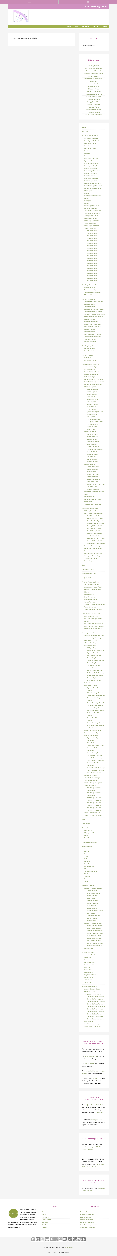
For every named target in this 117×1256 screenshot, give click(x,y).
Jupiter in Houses (92, 436)
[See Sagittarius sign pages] (70, 1242)
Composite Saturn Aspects (95, 1011)
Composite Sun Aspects (94, 1014)
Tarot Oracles (88, 838)
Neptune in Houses (93, 446)
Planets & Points (93, 89)
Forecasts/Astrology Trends (91, 582)
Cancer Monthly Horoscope (95, 745)
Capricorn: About (89, 962)
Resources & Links (94, 112)
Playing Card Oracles (91, 833)
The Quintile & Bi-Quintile (95, 421)
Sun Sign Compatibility (91, 1024)
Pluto (86, 869)
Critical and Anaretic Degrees (93, 316)
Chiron (86, 851)
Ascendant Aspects (93, 389)
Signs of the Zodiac (93, 86)
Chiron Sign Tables (90, 148)
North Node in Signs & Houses (94, 382)
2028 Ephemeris (92, 278)
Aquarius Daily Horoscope (95, 653)
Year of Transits (90, 1063)
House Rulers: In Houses (92, 372)
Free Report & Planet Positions (94, 626)
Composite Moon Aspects (95, 1004)
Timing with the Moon (91, 215)
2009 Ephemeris (92, 233)
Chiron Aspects (92, 392)
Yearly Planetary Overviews (93, 609)
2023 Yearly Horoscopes (94, 802)
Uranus (86, 879)
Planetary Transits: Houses (93, 923)
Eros (85, 156)
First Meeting (88, 1021)
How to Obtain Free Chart (92, 326)
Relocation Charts (90, 360)
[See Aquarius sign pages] (79, 1242)
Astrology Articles (93, 76)
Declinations (88, 151)
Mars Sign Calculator (91, 168)
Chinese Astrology (88, 569)
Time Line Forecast (91, 1056)
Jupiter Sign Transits (91, 728)
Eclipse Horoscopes (90, 683)
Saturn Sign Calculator (91, 205)
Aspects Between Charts (92, 989)
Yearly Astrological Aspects (93, 783)
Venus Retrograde (90, 607)
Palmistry (87, 551)
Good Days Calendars (91, 685)
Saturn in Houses (92, 454)
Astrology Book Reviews (93, 109)
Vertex (86, 881)
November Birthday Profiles (96, 538)
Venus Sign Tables (90, 223)
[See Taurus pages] (37, 1242)
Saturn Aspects (92, 414)
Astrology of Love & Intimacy (93, 78)
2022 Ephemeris (92, 263)
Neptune (87, 861)
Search (44, 1227)
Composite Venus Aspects (95, 1019)
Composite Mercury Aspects (96, 1001)
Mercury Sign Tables (90, 173)
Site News (45, 1225)
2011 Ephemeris (92, 238)
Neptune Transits (92, 903)
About (84, 127)
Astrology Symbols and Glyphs (94, 309)
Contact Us (45, 1217)
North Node (88, 864)
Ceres (86, 849)
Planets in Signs (89, 464)
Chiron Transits (92, 890)
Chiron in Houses (92, 434)
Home (44, 1212)
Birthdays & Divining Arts (94, 94)
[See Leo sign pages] (51, 1242)
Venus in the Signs (93, 489)
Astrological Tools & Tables (90, 136)
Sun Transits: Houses (94, 940)
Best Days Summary (90, 143)
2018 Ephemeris (92, 253)
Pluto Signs (88, 191)
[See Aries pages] (33, 1242)
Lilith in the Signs (90, 377)
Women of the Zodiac (91, 295)
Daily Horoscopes (90, 645)
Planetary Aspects (90, 387)
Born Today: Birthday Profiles (93, 513)
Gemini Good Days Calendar (96, 703)
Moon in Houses (92, 444)
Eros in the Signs (92, 469)
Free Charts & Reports (87, 1214)
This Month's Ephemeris (92, 213)
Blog (83, 565)
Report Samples (89, 348)
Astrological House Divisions (93, 301)
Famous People (93, 84)
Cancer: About (89, 960)
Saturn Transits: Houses (94, 938)
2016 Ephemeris (92, 248)
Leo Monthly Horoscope (94, 755)
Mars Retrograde (89, 597)
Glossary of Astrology (91, 321)
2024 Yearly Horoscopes (94, 805)
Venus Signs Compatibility (92, 1026)
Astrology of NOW (96, 1120)
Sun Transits (91, 913)
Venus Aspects (91, 429)
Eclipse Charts (89, 594)
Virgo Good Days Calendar (95, 725)
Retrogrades (88, 200)
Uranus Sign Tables (90, 218)
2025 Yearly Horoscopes (94, 807)
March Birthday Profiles (94, 533)
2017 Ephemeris (92, 250)
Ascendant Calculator (91, 138)
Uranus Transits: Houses (95, 943)
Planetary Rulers (89, 329)
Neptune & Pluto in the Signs (93, 379)
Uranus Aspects (92, 426)
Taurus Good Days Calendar (96, 723)
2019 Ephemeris (92, 255)
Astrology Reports (93, 65)
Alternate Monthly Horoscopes (94, 635)
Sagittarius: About (90, 975)
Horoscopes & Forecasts (93, 71)
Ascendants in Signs (91, 367)
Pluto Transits (91, 905)
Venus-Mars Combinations (92, 292)
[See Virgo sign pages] (56, 1242)
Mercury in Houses (93, 441)
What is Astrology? (90, 341)
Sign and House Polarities (92, 334)
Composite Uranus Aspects (95, 1016)
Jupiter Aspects (92, 394)
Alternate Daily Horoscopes (95, 650)
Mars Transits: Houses (94, 928)
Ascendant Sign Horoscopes (93, 638)
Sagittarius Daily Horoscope (96, 673)
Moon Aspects (91, 401)
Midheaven (87, 859)
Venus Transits (91, 920)
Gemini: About (89, 965)
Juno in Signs (91, 471)
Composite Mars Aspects (95, 999)
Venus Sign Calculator (91, 220)
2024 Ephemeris (92, 268)
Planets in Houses (90, 431)
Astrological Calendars (91, 584)
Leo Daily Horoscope (93, 665)
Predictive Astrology (93, 99)
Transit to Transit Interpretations (94, 604)
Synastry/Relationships (93, 96)
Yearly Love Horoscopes (92, 812)
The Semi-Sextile (92, 424)
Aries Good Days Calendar (95, 693)
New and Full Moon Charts (92, 183)
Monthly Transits (89, 176)
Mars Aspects (91, 396)
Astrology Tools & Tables (94, 102)
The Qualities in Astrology (92, 504)
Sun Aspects (91, 416)
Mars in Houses (92, 439)
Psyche (86, 193)
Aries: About (88, 957)
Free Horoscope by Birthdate (93, 623)
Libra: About (88, 970)
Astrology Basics (89, 304)
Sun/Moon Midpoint (90, 871)
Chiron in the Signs (93, 466)
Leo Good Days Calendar (95, 705)
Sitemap (45, 1222)
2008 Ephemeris (92, 230)
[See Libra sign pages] (60, 1242)
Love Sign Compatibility (93, 91)
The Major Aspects (90, 339)
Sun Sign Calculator (90, 208)
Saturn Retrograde (90, 602)
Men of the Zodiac (90, 287)
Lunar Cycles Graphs (91, 166)
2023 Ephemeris (92, 265)
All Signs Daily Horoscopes (95, 648)
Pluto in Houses (92, 451)
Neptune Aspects (92, 404)
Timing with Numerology (92, 556)
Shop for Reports (85, 1212)
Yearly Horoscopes (90, 785)
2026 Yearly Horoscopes (94, 810)
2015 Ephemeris (92, 245)
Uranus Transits (92, 918)
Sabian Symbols (89, 331)
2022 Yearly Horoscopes (94, 800)
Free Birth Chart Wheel (91, 616)
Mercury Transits (92, 900)
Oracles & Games (87, 828)
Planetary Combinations (89, 842)
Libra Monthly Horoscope (95, 758)
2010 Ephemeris (92, 235)
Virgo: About (88, 982)
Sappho (86, 203)
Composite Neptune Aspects (96, 1006)
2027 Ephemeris (92, 275)
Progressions (88, 948)
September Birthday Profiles (96, 543)
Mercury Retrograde (90, 599)
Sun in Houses (91, 456)
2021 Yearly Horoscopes (94, 797)
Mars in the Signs (92, 476)
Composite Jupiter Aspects (95, 996)
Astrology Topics (93, 107)
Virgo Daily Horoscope (94, 680)
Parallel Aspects (92, 406)
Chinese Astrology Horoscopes (94, 643)
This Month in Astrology (92, 778)
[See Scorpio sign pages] (65, 1242)
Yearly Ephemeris (90, 228)
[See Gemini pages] (42, 1242)
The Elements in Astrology (92, 336)
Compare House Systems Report (94, 314)
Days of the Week (89, 319)
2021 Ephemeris (92, 260)
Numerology (86, 823)
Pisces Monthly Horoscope (95, 760)
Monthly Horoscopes (91, 735)
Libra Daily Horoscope (94, 668)
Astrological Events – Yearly (93, 587)
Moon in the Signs (92, 481)
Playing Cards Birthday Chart (93, 553)
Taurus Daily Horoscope (94, 678)
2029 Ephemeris (92, 280)
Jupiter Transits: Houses (95, 925)
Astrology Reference (93, 104)
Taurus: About (88, 980)
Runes (86, 835)
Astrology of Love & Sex (89, 285)
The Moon (87, 874)
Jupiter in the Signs (93, 474)
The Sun (87, 876)
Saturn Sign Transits (90, 775)
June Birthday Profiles (94, 531)
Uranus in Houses (92, 459)
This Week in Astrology (91, 780)
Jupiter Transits (92, 895)
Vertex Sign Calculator (91, 225)
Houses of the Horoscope (92, 324)
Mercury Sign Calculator (92, 171)
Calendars (87, 146)
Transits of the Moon (93, 915)
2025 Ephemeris (92, 270)
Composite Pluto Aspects (95, 1009)
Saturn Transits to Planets (95, 910)
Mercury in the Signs (93, 479)
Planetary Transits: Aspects (93, 888)
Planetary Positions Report (93, 628)
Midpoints (87, 357)
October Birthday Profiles (95, 541)
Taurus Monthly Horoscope (95, 770)
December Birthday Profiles (95, 521)
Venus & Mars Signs (90, 290)
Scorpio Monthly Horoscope (96, 768)
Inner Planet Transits (93, 893)
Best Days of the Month (91, 141)
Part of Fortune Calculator (92, 188)
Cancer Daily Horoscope (94, 658)
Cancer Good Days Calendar (96, 695)
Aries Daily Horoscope (94, 655)
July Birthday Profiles (94, 528)
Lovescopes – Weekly (91, 733)
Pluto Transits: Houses (94, 935)
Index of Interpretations (91, 374)
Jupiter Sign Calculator (91, 163)
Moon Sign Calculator (91, 178)
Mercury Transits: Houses (95, 930)
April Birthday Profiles (94, 516)
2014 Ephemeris (92, 243)
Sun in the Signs (92, 486)
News (83, 819)
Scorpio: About (89, 977)
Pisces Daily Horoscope (94, 670)
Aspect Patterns (89, 369)
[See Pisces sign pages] (84, 1242)
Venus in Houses (92, 461)
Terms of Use (46, 1219)
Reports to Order (89, 351)
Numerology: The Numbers (93, 548)
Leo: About (87, 967)
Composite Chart (89, 991)
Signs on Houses (89, 496)
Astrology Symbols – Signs (93, 311)
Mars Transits (91, 898)
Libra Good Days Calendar (95, 708)
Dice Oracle (88, 830)
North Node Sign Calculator (93, 186)
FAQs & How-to (87, 578)
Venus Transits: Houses (94, 945)
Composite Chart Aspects (92, 994)
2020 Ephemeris (92, 258)
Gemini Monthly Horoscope (95, 753)
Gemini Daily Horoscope (94, 663)
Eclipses (87, 153)
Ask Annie (93, 81)
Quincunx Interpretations (95, 411)
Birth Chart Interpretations (93, 68)
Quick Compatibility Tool (95, 1105)
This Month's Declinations (92, 210)
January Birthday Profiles (95, 526)
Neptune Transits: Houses (95, 933)
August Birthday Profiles (95, 518)
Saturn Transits (92, 908)
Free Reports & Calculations (93, 115)
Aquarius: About (89, 955)
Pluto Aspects (91, 409)
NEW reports (95, 1078)
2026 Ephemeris (92, 273)
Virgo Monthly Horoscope (95, 773)
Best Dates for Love (90, 640)
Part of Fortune (89, 866)
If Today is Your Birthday (92, 546)
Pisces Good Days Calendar (96, 710)
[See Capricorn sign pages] (75, 1242)
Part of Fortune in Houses (95, 449)
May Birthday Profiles (94, 536)
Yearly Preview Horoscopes (93, 815)
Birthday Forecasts (90, 511)
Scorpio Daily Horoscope (95, 675)
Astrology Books (89, 306)
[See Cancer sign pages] (47, 1242)
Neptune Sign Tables (91, 181)
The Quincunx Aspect (94, 419)
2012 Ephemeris (92, 240)
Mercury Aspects (92, 399)
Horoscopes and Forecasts (90, 633)
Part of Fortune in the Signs (93, 384)
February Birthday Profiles (95, 523)
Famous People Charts (89, 573)
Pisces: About (88, 972)
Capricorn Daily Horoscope (95, 660)
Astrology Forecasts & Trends (93, 73)
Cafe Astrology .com (25, 15)
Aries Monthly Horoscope (95, 743)
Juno (86, 856)
